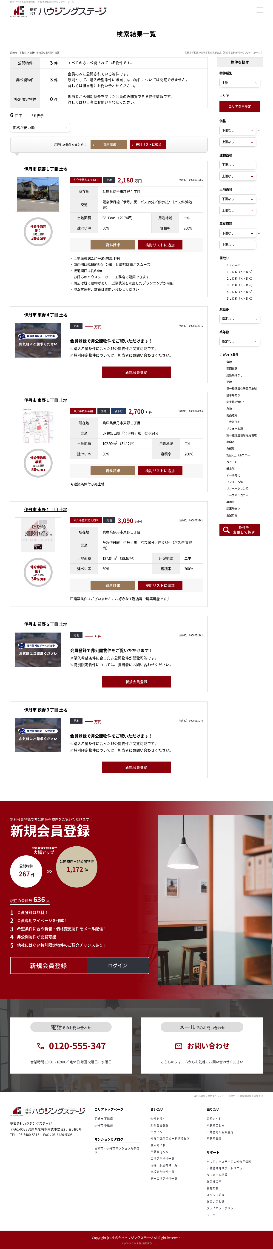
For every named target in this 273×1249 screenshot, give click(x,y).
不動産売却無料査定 (220, 1132)
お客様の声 (214, 1181)
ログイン (156, 1132)
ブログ (211, 1214)
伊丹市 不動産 (103, 1125)
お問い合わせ (216, 1201)
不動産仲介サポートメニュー (226, 1168)
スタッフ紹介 (216, 1194)
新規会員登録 (159, 1125)
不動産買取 (214, 1138)
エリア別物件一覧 (162, 1158)
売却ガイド (214, 1118)
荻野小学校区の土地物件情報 (44, 52)
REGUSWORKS (144, 1243)
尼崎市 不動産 (18, 52)
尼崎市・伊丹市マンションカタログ (116, 1150)
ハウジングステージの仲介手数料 (229, 1161)
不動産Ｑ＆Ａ (159, 1151)
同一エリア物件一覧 (164, 1178)
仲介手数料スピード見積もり (170, 1138)
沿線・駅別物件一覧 (164, 1165)
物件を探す (158, 1118)
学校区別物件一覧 (162, 1171)
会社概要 (213, 1188)
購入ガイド (158, 1145)
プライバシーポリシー (221, 1208)
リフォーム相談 (217, 1174)
